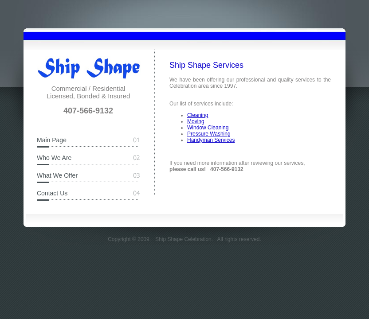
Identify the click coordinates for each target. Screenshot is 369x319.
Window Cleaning (207, 127)
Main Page (52, 140)
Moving (195, 121)
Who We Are (54, 157)
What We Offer (57, 175)
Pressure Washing (209, 134)
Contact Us (52, 193)
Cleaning (197, 115)
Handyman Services (211, 140)
